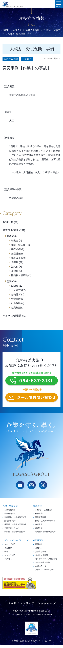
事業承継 (16, 249)
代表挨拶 (8, 551)
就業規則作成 (9, 516)
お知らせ (8, 222)
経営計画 (16, 253)
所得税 (14, 271)
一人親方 (27, 59)
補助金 (14, 240)
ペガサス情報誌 (12, 316)
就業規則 (16, 307)
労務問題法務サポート (13, 531)
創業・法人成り (19, 245)
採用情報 (39, 547)
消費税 (14, 262)
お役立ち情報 (11, 59)
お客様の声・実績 (42, 565)
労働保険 (16, 299)
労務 (9, 281)
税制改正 (16, 257)
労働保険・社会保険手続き (15, 520)
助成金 (14, 285)
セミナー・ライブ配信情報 (46, 562)
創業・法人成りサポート (45, 524)
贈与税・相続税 (19, 275)
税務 (9, 236)
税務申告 (39, 516)
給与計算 (16, 294)
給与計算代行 (9, 524)
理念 (6, 554)
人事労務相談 (9, 513)
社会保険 (16, 303)
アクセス (8, 562)
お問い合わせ (40, 569)
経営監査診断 (40, 520)
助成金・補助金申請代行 (14, 535)
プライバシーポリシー (44, 573)
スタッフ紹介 (9, 558)
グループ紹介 (9, 547)
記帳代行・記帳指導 (43, 513)
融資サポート (40, 531)
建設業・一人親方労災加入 (15, 527)
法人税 (14, 266)
